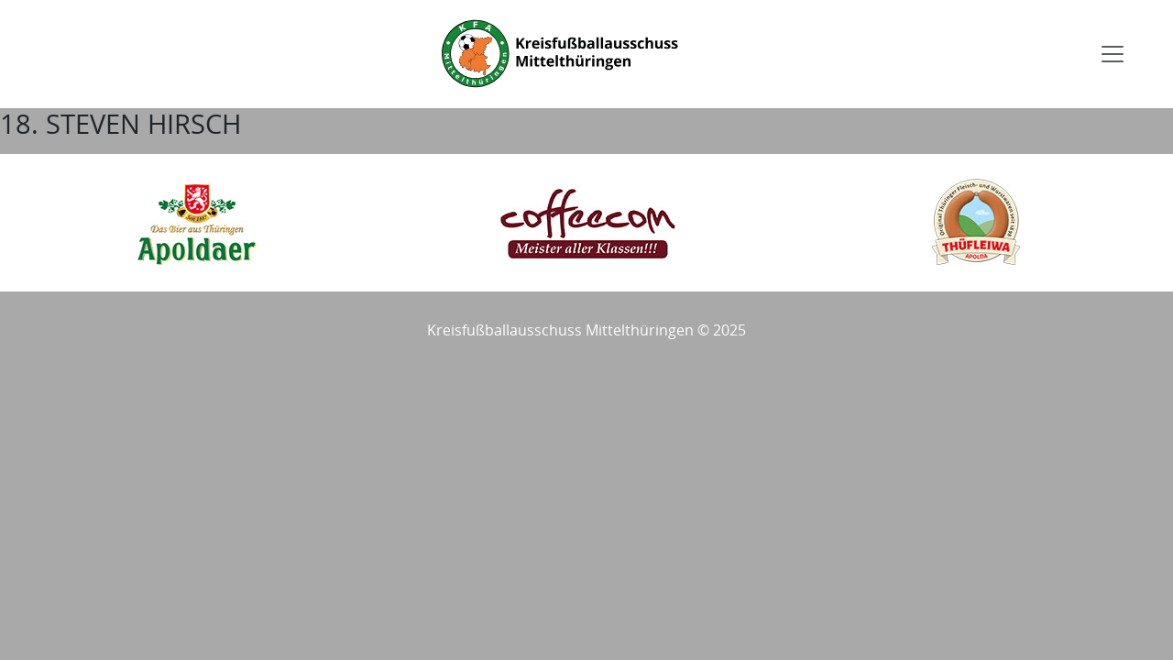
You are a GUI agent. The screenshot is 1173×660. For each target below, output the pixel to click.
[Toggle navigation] (1112, 54)
